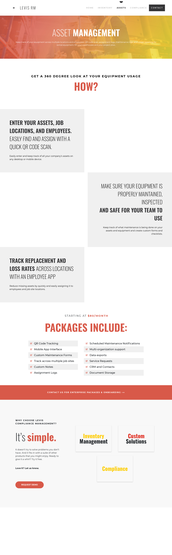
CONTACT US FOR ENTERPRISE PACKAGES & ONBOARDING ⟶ (86, 392)
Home (90, 8)
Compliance (138, 8)
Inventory (105, 8)
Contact (157, 8)
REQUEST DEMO (29, 485)
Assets (121, 8)
